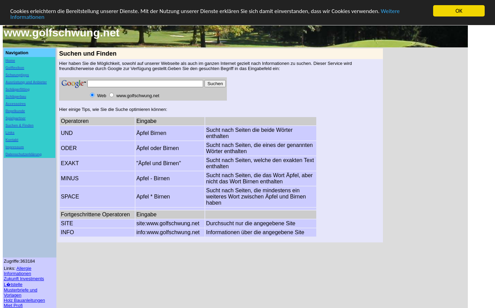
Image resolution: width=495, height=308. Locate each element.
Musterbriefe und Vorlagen (20, 292)
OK (458, 10)
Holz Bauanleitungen (24, 300)
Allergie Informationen (17, 271)
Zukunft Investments (24, 278)
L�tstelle (13, 284)
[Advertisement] (422, 151)
